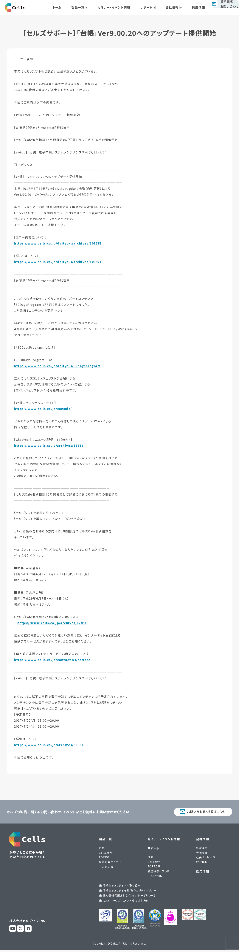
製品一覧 (88, 7)
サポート (148, 7)
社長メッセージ (205, 858)
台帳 (102, 849)
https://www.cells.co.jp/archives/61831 (48, 445)
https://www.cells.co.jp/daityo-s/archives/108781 (58, 243)
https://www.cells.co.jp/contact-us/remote (52, 659)
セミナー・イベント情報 (120, 7)
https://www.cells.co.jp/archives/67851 (52, 623)
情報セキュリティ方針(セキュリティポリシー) (130, 891)
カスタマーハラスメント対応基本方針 (126, 901)
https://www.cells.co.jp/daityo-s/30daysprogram (57, 366)
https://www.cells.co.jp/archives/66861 (48, 744)
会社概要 (202, 853)
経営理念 (202, 849)
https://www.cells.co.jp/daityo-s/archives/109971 (58, 261)
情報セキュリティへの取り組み (122, 886)
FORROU (105, 858)
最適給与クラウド (110, 863)
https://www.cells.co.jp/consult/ (43, 408)
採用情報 (191, 7)
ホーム (71, 7)
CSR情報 (202, 863)
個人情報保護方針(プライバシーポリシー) (129, 896)
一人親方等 (106, 868)
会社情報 (169, 7)
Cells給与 (105, 853)
